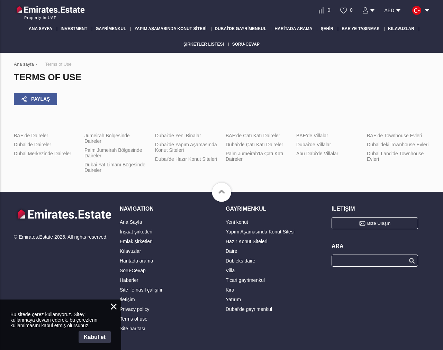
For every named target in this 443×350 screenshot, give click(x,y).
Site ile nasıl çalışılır (141, 290)
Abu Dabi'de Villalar (317, 153)
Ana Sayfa (131, 222)
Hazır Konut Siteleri (247, 241)
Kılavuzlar (130, 251)
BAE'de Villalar (312, 135)
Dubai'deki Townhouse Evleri (397, 144)
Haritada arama (136, 261)
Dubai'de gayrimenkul (249, 309)
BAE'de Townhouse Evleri (394, 135)
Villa (230, 270)
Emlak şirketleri (136, 241)
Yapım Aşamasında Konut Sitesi (260, 231)
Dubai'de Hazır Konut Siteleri (186, 159)
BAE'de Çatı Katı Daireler (253, 135)
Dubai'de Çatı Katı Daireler (254, 144)
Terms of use (133, 319)
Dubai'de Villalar (313, 144)
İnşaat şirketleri (136, 231)
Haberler (129, 280)
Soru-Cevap (133, 270)
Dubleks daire (240, 261)
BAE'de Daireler (31, 135)
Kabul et (95, 337)
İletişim (127, 299)
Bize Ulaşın (378, 223)
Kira (230, 290)
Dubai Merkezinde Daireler (42, 153)
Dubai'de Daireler (32, 144)
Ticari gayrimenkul (245, 280)
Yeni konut (237, 222)
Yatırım (233, 299)
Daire (231, 251)
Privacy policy (135, 309)
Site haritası (132, 328)
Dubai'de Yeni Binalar (178, 135)
